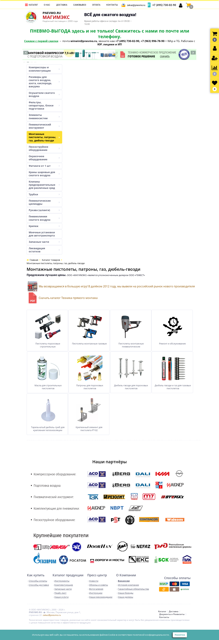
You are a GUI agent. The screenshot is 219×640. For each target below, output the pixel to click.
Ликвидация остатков (44, 250)
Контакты (112, 5)
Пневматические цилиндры (44, 202)
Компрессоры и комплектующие (44, 69)
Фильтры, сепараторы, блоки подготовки (44, 105)
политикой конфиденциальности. (151, 634)
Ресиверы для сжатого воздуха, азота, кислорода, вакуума (44, 81)
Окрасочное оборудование (44, 158)
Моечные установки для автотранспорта (42, 234)
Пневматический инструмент (44, 126)
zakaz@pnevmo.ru (136, 5)
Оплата (96, 5)
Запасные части (44, 241)
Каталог (33, 5)
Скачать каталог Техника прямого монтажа (68, 298)
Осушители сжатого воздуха (44, 94)
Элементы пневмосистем (44, 116)
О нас (47, 5)
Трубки (44, 194)
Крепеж (44, 226)
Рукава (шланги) (44, 210)
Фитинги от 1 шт (44, 165)
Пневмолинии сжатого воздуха (44, 218)
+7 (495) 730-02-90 (164, 5)
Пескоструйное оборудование (44, 148)
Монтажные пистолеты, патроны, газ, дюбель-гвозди (44, 137)
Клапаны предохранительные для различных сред (44, 185)
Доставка (61, 5)
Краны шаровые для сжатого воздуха (44, 173)
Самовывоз (79, 5)
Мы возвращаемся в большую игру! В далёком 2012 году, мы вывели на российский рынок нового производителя (117, 286)
